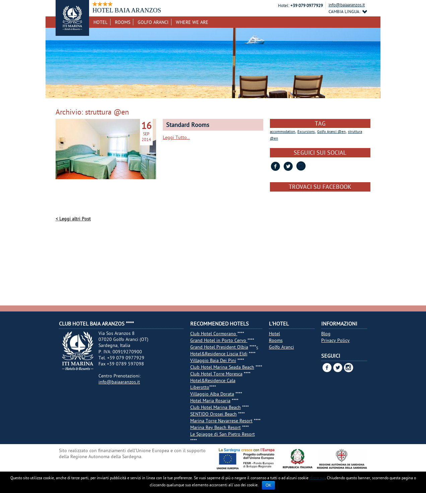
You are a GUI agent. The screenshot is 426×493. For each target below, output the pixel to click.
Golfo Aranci (153, 22)
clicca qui (317, 477)
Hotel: (283, 5)
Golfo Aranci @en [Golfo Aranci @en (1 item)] (331, 131)
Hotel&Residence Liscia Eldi (218, 354)
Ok (268, 485)
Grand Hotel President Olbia (219, 347)
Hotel (100, 22)
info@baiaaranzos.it (347, 4)
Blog (326, 334)
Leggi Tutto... (176, 137)
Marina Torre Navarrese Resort (221, 421)
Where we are (192, 22)
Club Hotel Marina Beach (215, 407)
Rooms (122, 22)
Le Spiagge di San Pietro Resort (222, 434)
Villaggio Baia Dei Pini (213, 360)
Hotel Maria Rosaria (210, 401)
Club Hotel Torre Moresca (216, 374)
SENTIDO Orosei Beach (213, 414)
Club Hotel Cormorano (213, 334)
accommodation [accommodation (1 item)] (282, 131)
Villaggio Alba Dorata (212, 394)
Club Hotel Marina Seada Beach (222, 367)
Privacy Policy (335, 340)
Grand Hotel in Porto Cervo (218, 340)
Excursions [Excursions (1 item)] (306, 131)
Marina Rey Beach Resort (215, 427)
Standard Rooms (187, 125)
